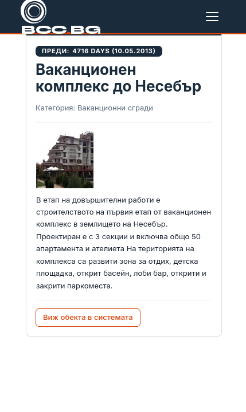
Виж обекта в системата (88, 317)
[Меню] (214, 16)
